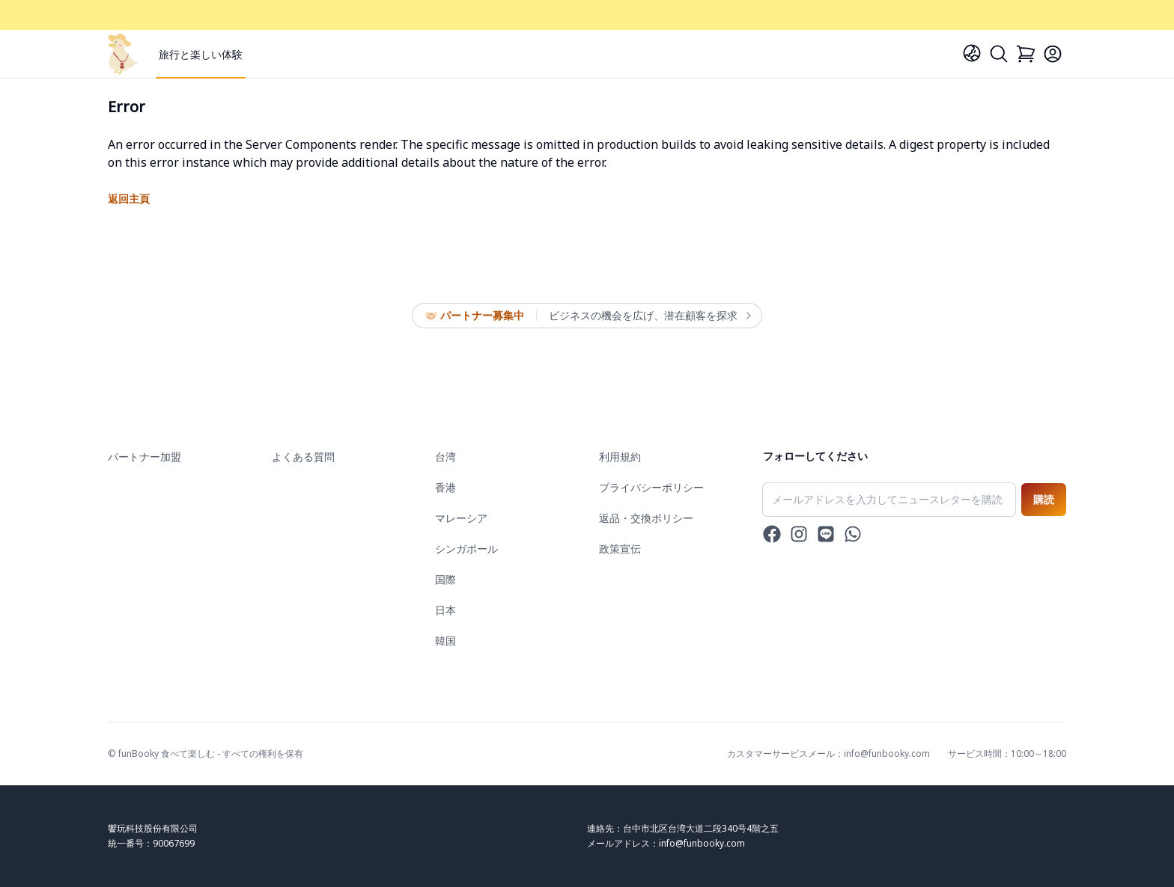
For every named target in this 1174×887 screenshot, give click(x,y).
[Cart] (1025, 53)
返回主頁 (129, 198)
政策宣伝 (620, 548)
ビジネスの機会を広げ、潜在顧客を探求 (649, 316)
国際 (445, 579)
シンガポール (466, 548)
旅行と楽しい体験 (201, 54)
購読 (1043, 499)
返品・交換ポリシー (646, 518)
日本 (445, 610)
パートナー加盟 (144, 456)
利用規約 (620, 456)
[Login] (1052, 53)
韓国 (445, 640)
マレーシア (461, 518)
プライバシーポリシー (651, 487)
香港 (445, 487)
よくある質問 (303, 456)
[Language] (971, 53)
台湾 (445, 456)
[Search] (998, 53)
